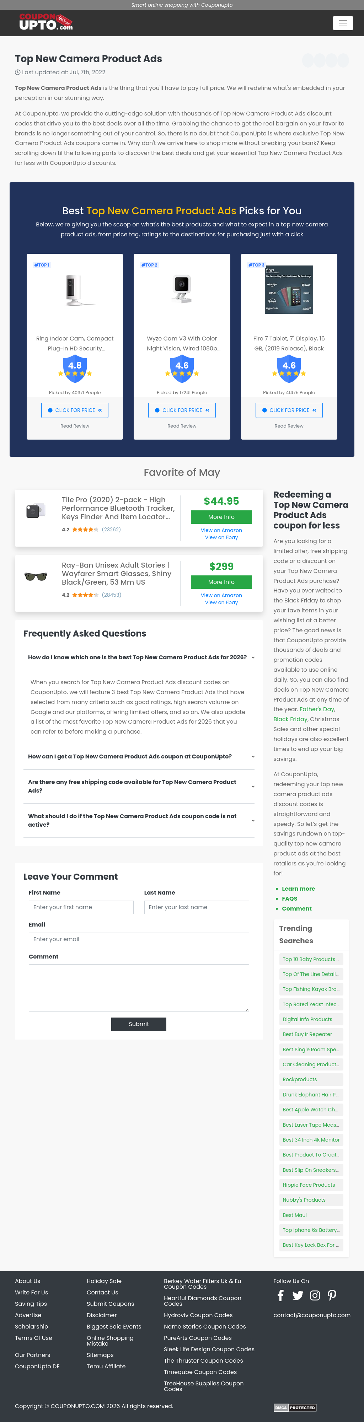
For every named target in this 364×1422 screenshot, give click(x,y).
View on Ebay (221, 537)
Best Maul (295, 1215)
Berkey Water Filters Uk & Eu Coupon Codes (202, 1284)
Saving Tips (31, 1304)
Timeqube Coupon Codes (200, 1372)
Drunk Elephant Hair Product (317, 1094)
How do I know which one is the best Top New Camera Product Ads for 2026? (137, 657)
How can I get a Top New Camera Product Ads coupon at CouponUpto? (130, 756)
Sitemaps (100, 1355)
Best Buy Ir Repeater (307, 1034)
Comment (43, 957)
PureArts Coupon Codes (198, 1338)
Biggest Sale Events (114, 1326)
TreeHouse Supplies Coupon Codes (203, 1386)
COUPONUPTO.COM (77, 1406)
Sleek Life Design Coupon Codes (209, 1349)
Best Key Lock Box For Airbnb (318, 1245)
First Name (44, 893)
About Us (27, 1281)
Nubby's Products (304, 1199)
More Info (221, 517)
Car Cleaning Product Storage (320, 1064)
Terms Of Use (33, 1338)
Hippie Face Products (309, 1184)
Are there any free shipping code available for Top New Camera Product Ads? (132, 786)
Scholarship (31, 1326)
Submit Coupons (110, 1304)
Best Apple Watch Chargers (317, 1109)
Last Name (159, 893)
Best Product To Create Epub (318, 1154)
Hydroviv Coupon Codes (198, 1315)
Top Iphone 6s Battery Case (317, 1230)
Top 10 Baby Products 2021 (315, 959)
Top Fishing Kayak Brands (314, 989)
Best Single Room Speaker (315, 1049)
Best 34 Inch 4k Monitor (311, 1139)
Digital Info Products (307, 1019)
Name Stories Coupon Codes (205, 1326)
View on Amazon (221, 530)
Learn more (298, 889)
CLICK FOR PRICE (75, 410)
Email (37, 925)
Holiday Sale (104, 1281)
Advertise (28, 1315)
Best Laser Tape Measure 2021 (319, 1124)
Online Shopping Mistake (110, 1341)
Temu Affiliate (106, 1366)
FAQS (290, 899)
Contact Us (102, 1292)
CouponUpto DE (37, 1366)
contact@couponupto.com (311, 1315)
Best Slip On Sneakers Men (315, 1170)
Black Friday (290, 719)
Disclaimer (102, 1315)
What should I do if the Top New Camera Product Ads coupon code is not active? (132, 820)
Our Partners (32, 1355)
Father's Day (317, 709)
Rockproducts (300, 1079)
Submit (139, 1024)
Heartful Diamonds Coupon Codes (202, 1301)
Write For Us (31, 1292)
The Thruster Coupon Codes (203, 1361)
